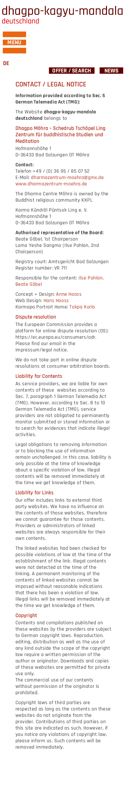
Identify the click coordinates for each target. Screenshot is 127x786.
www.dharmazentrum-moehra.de (51, 184)
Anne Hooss (69, 294)
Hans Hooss (56, 300)
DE (6, 63)
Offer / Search (71, 70)
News (111, 70)
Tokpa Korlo (82, 307)
